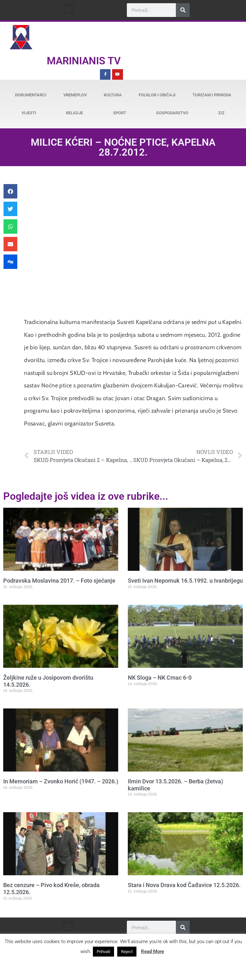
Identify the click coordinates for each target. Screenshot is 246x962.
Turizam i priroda (212, 95)
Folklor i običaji (157, 95)
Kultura (113, 95)
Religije (74, 112)
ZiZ (221, 112)
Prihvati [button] (103, 951)
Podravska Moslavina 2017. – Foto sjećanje (59, 580)
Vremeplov (75, 95)
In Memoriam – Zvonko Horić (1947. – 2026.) (60, 781)
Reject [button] (127, 951)
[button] (68, 8)
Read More (152, 951)
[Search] (183, 10)
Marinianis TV (84, 61)
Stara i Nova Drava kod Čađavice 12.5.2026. (184, 885)
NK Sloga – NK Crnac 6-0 (160, 677)
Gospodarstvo (172, 112)
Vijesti (28, 112)
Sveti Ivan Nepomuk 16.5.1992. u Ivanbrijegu (185, 580)
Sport (119, 112)
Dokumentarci (30, 95)
